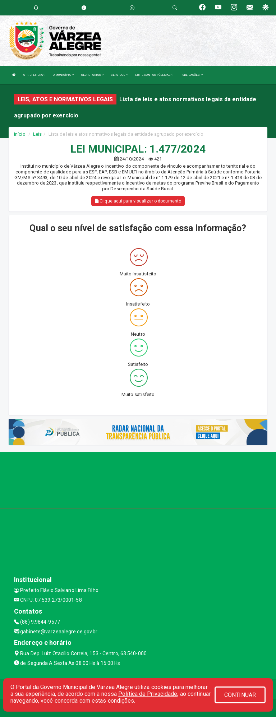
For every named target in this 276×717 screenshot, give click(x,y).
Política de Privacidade (147, 693)
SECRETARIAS (92, 74)
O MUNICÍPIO (63, 74)
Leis (37, 134)
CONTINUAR (240, 695)
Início (20, 134)
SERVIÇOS (119, 74)
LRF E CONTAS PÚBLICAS (154, 74)
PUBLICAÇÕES (191, 74)
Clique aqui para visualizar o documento (138, 201)
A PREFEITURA (34, 74)
